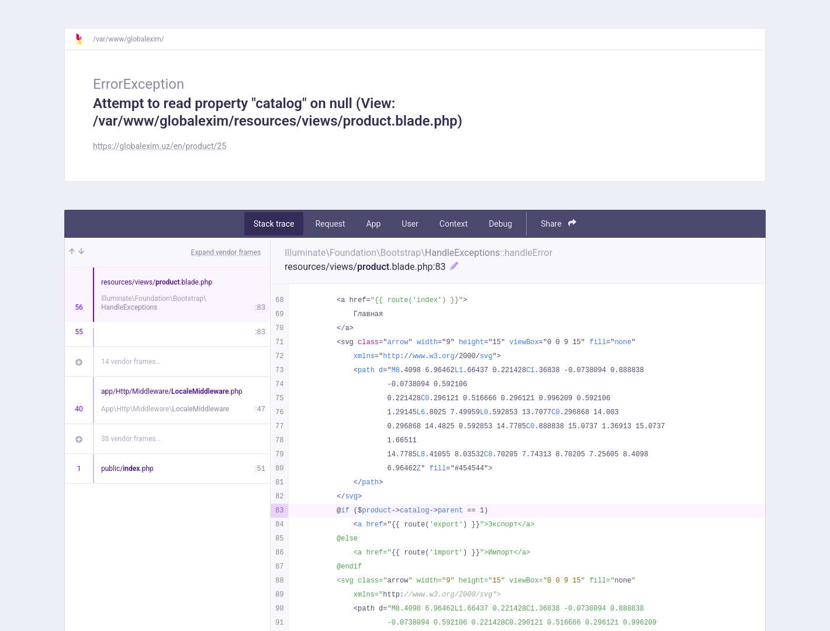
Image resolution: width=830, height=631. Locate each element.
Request (330, 223)
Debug (500, 223)
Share (558, 223)
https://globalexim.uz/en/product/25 (159, 146)
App (373, 223)
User (410, 223)
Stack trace (274, 223)
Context (454, 223)
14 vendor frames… (130, 362)
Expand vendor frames (226, 252)
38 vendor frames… (130, 439)
